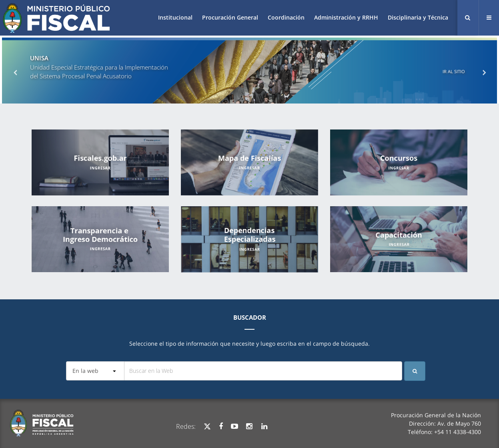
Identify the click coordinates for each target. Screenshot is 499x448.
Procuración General (230, 17)
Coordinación (286, 17)
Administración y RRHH (346, 17)
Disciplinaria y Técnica (418, 17)
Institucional (175, 17)
